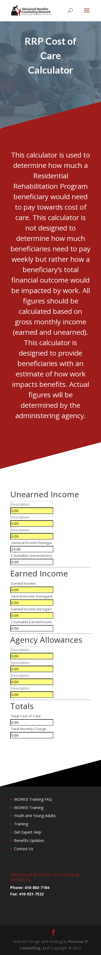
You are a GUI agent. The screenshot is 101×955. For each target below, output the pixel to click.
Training (21, 823)
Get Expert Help (27, 832)
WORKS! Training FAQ (33, 799)
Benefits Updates (29, 840)
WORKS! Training (28, 807)
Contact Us (23, 848)
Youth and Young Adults (35, 815)
